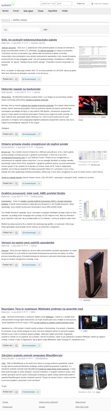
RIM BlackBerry (42, 358)
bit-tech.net (95, 165)
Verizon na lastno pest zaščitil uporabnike (27, 242)
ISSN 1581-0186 (81, 407)
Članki (40, 11)
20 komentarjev (29, 265)
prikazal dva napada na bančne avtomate (37, 106)
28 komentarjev (29, 134)
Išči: (5, 30)
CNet (85, 331)
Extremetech (6, 201)
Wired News (6, 97)
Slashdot (86, 300)
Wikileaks (49, 317)
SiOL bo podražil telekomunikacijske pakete (29, 39)
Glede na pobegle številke (11, 178)
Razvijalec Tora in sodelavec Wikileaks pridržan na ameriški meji (42, 308)
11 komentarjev (29, 183)
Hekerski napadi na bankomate (21, 89)
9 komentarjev (28, 392)
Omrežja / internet (38, 43)
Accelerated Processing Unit (13, 158)
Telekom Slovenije (8, 48)
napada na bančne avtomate (37, 100)
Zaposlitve (52, 11)
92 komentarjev (29, 79)
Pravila (5, 402)
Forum (16, 11)
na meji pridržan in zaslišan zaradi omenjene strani (54, 323)
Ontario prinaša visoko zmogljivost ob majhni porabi (34, 144)
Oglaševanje (7, 407)
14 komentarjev (29, 233)
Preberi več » (8, 79)
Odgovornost (80, 402)
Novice (5, 11)
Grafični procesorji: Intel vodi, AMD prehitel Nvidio (33, 193)
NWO (33, 312)
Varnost (37, 92)
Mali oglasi (28, 11)
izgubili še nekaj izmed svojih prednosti (53, 369)
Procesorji (40, 147)
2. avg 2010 (16, 43)
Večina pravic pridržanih (48, 402)
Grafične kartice (37, 196)
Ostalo (65, 11)
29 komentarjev (29, 345)
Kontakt (42, 407)
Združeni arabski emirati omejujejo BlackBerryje (31, 355)
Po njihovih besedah (46, 51)
